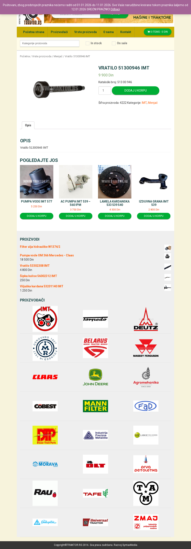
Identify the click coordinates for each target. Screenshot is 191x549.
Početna (25, 56)
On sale (122, 43)
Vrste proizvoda (85, 32)
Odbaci (115, 9)
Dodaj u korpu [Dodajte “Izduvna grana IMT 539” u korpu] (154, 216)
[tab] (28, 125)
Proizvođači (59, 32)
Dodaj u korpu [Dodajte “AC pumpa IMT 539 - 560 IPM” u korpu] (75, 216)
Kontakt (125, 32)
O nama (108, 32)
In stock (96, 43)
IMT (144, 102)
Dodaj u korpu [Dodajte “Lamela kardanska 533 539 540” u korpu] (114, 216)
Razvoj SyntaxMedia (125, 545)
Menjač (58, 56)
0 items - (158, 31)
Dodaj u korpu (135, 90)
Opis (28, 125)
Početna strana (33, 32)
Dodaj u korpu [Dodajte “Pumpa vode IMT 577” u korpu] (36, 216)
